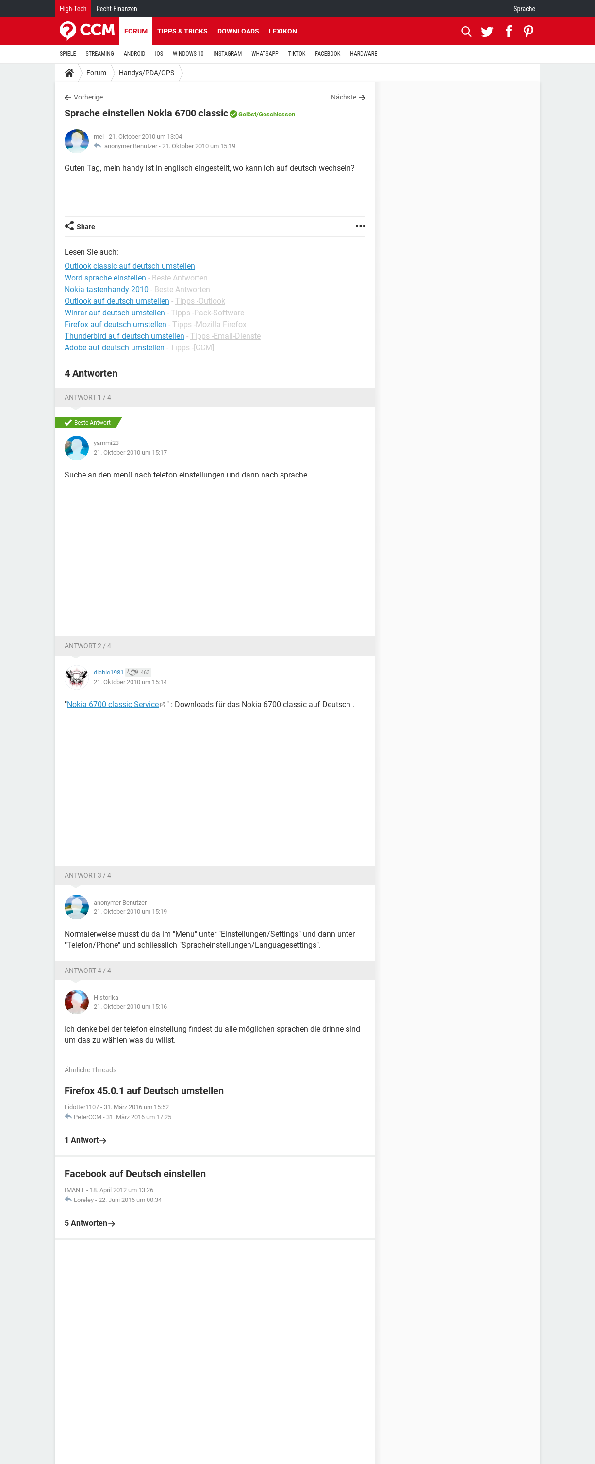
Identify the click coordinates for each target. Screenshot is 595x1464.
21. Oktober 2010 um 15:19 (198, 145)
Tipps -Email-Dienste (225, 336)
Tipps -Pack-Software (207, 312)
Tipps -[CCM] (192, 347)
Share (86, 226)
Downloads (238, 31)
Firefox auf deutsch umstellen (115, 324)
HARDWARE (363, 53)
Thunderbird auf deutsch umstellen (124, 336)
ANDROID (135, 53)
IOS (159, 53)
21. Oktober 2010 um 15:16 (130, 1006)
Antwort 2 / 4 (88, 646)
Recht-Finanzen (116, 9)
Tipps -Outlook (200, 301)
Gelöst (247, 114)
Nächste (343, 97)
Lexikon (283, 31)
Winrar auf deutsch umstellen (115, 312)
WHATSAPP (264, 53)
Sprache (524, 9)
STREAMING (100, 53)
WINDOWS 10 (188, 53)
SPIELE (68, 53)
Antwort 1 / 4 (88, 397)
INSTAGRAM (228, 53)
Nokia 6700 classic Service (113, 704)
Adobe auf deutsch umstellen (115, 347)
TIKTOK (297, 53)
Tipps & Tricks (182, 31)
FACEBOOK (327, 53)
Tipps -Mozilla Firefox (209, 324)
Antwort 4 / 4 (88, 970)
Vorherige (88, 97)
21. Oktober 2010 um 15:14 (130, 682)
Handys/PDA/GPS (146, 73)
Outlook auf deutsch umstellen (117, 301)
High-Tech (73, 9)
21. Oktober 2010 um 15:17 (130, 452)
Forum (136, 31)
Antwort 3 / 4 (88, 875)
